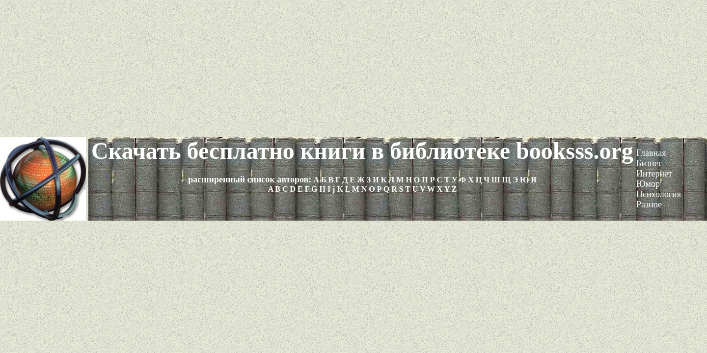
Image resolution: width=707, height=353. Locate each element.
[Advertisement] (353, 68)
